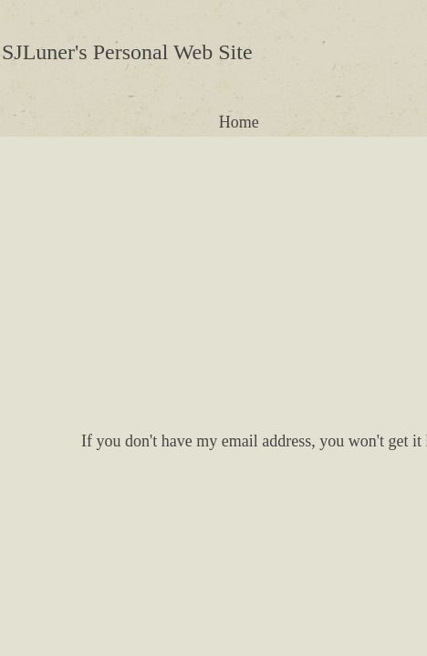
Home (239, 122)
